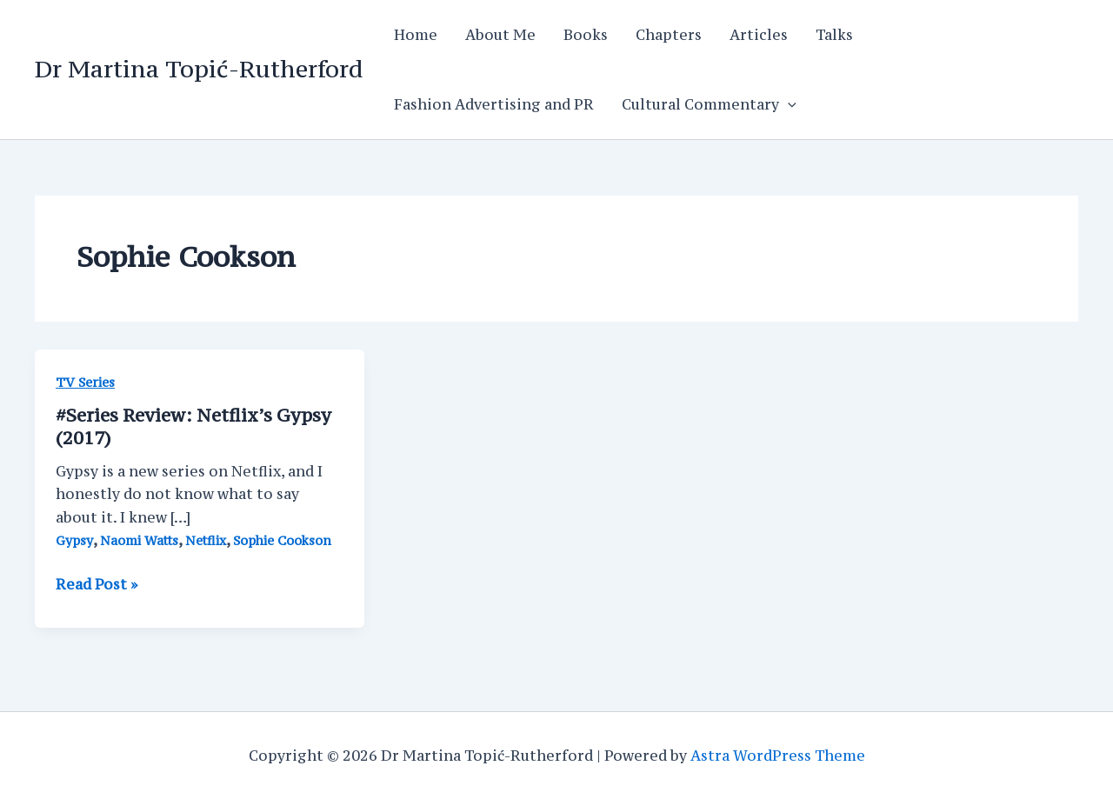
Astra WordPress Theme (777, 755)
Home (415, 34)
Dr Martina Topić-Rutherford (199, 68)
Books (585, 34)
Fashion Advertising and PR (494, 104)
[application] (787, 104)
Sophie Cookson (282, 540)
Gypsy (74, 540)
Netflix (205, 540)
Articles (759, 34)
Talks (834, 34)
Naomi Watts (139, 540)
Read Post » (96, 584)
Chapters (669, 34)
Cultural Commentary (709, 104)
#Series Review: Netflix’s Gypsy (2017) (193, 426)
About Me (500, 34)
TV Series (85, 382)
